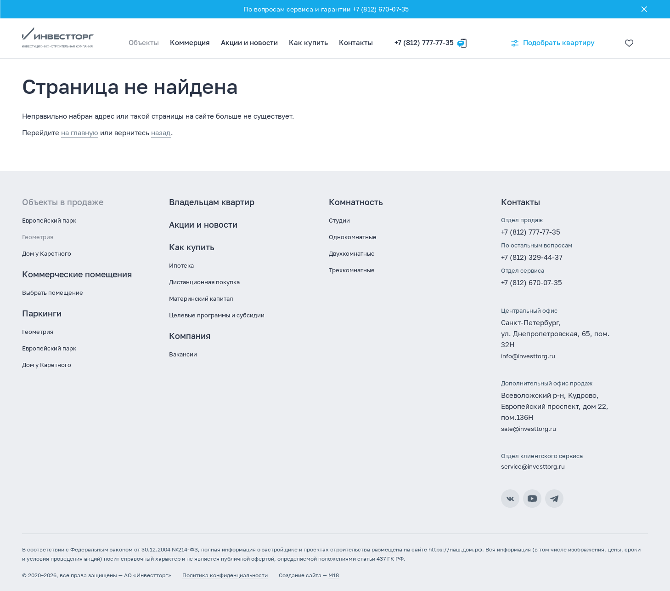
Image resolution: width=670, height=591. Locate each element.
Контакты (356, 42)
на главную (79, 132)
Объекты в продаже (62, 202)
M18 (333, 575)
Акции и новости (249, 42)
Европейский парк (49, 220)
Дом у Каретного (46, 253)
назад (161, 132)
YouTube (532, 498)
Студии (339, 220)
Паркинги (42, 313)
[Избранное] (627, 38)
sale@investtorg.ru (528, 428)
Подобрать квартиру (552, 43)
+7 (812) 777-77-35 (424, 42)
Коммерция (190, 42)
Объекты (144, 42)
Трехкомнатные (352, 270)
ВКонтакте (510, 498)
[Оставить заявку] (462, 38)
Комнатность (356, 202)
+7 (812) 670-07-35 (531, 282)
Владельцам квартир (211, 202)
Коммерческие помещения (77, 274)
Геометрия (37, 237)
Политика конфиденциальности (225, 575)
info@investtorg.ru (528, 356)
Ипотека (181, 265)
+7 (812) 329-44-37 (532, 257)
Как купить (308, 42)
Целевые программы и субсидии (217, 315)
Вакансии (183, 354)
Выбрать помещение (52, 292)
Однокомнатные (353, 237)
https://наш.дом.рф (455, 549)
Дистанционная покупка (204, 282)
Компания (189, 336)
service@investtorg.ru (533, 466)
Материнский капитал (201, 298)
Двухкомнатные (352, 253)
